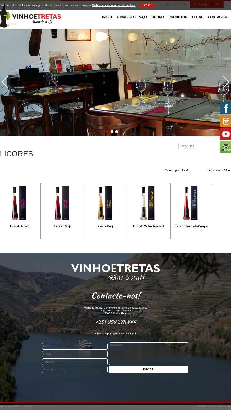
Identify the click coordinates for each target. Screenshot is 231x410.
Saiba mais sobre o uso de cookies (113, 5)
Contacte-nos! (115, 295)
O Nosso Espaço (132, 17)
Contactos (218, 17)
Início (107, 17)
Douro (158, 17)
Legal (197, 17)
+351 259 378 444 (115, 322)
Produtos (178, 17)
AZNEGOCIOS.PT (222, 406)
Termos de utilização (9, 406)
